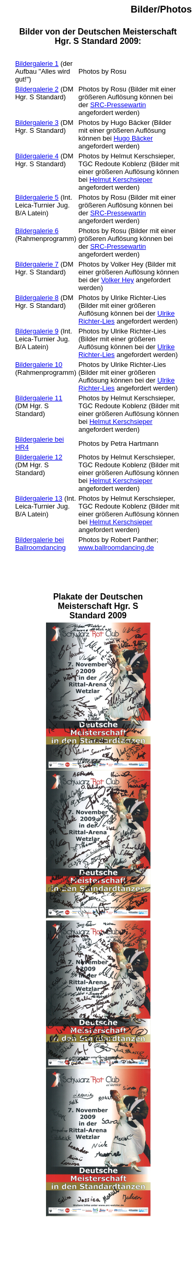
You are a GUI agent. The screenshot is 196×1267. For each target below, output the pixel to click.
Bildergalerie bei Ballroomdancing (40, 543)
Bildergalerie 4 (37, 156)
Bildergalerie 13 (38, 498)
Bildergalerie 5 (37, 197)
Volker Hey (117, 280)
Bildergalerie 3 (37, 122)
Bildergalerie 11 (38, 398)
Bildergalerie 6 (37, 231)
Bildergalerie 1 (37, 63)
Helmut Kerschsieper (121, 179)
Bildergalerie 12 (38, 457)
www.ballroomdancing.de (116, 547)
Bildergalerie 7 (37, 264)
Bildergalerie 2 (37, 89)
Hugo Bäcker (133, 138)
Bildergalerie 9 (37, 331)
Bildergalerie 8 (37, 298)
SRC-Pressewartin (118, 105)
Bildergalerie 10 (38, 364)
